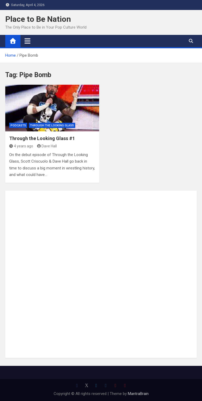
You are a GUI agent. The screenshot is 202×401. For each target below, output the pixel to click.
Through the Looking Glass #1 (42, 138)
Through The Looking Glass (52, 125)
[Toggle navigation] (27, 41)
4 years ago (21, 146)
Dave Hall (47, 146)
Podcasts (18, 125)
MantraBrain (138, 393)
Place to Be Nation (38, 19)
